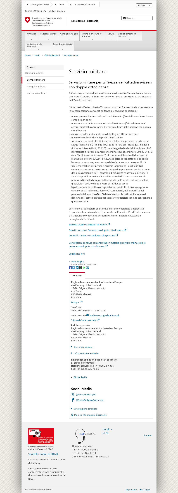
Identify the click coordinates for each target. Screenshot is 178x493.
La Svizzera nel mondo (84, 4)
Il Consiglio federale (39, 4)
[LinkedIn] (77, 267)
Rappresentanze (48, 36)
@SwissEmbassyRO (86, 394)
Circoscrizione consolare (85, 408)
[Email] (87, 267)
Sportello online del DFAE (43, 453)
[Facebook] (70, 267)
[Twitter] (74, 267)
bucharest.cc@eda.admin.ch (104, 315)
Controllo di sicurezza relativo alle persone (93, 235)
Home (27, 55)
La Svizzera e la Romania (38, 47)
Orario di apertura (82, 347)
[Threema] (80, 267)
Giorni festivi (80, 377)
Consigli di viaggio (68, 36)
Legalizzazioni (77, 253)
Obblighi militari (52, 55)
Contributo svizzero (62, 47)
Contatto (75, 275)
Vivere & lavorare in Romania (93, 36)
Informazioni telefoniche (86, 353)
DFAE (61, 4)
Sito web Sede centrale (85, 320)
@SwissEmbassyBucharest (89, 400)
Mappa (76, 302)
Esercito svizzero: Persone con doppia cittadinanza (97, 230)
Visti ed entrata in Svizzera (129, 36)
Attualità (31, 36)
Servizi (111, 36)
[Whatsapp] (84, 267)
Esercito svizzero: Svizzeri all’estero (89, 224)
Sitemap (148, 435)
